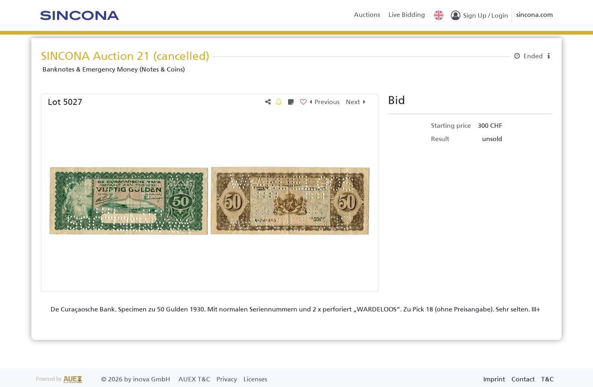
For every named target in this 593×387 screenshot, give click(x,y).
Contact (523, 379)
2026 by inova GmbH (104, 379)
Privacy (228, 379)
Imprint (494, 379)
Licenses (255, 379)
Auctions (367, 14)
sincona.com (534, 14)
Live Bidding (407, 14)
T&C (547, 379)
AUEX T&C (195, 379)
